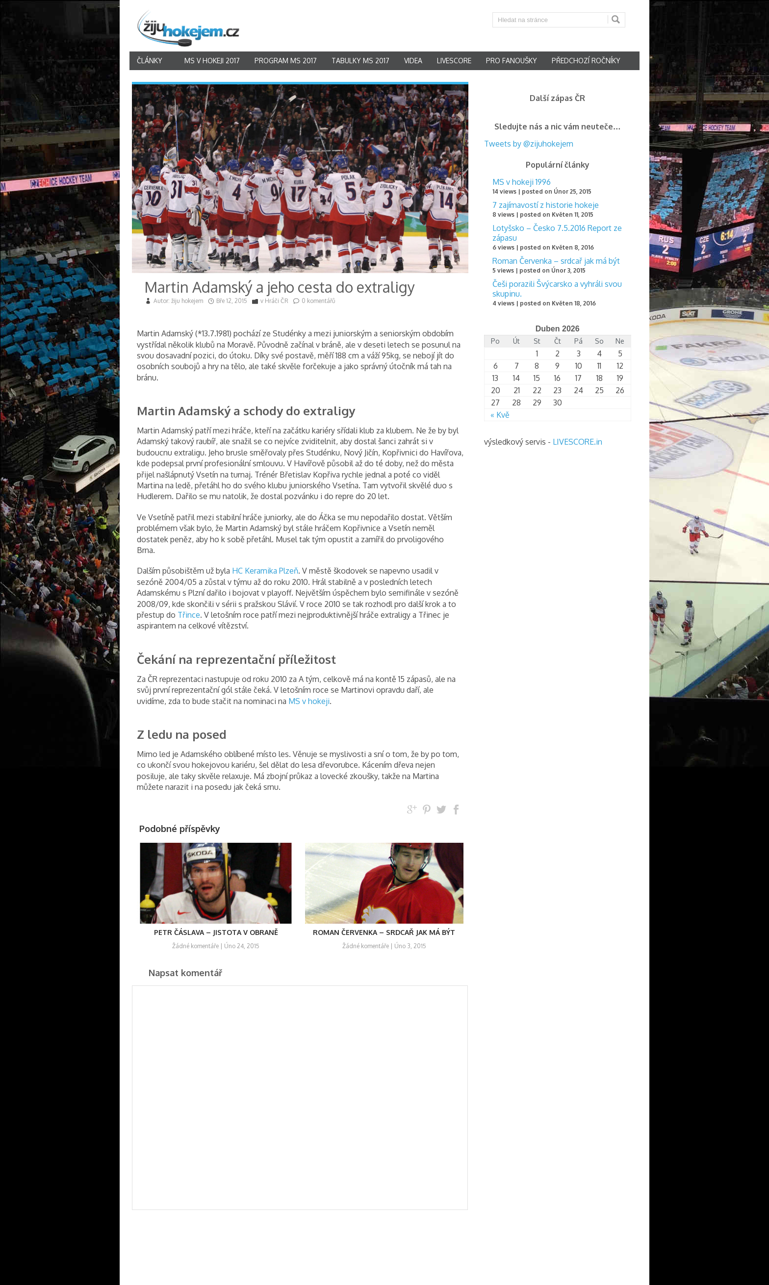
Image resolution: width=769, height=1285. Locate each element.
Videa (413, 60)
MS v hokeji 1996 (521, 182)
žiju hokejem (187, 300)
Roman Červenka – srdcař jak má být (556, 261)
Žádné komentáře (195, 946)
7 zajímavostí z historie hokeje (545, 205)
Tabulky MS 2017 (360, 60)
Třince (189, 615)
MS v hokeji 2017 (212, 60)
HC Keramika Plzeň (265, 571)
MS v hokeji (309, 701)
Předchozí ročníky (586, 60)
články (149, 60)
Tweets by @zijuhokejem (528, 144)
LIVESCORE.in (577, 442)
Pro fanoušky (511, 60)
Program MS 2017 (286, 60)
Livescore (454, 60)
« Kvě (500, 415)
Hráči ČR (276, 300)
